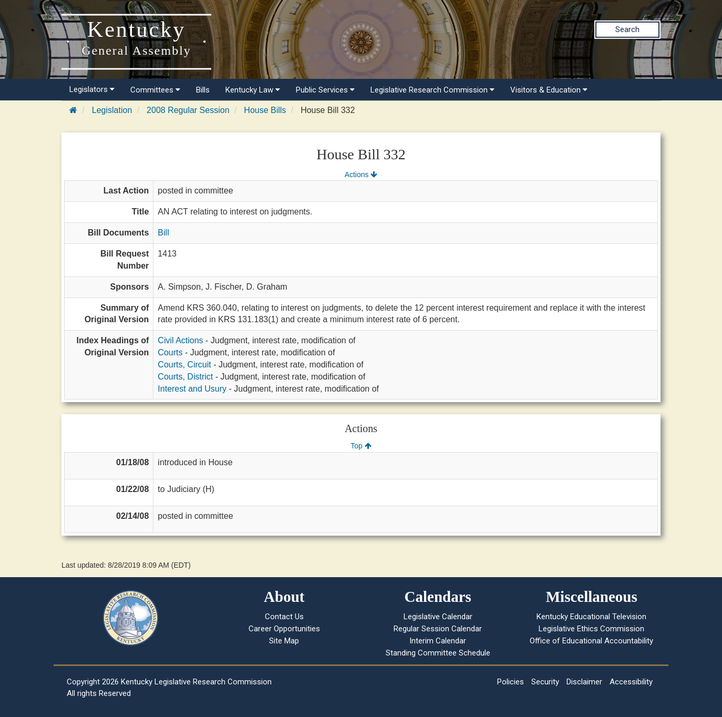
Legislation (112, 110)
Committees (155, 90)
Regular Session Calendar (438, 628)
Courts (170, 352)
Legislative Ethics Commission (591, 628)
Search (627, 29)
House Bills (265, 110)
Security (545, 682)
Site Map (284, 641)
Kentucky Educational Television (591, 616)
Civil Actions (180, 340)
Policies (510, 682)
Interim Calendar (437, 641)
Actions (361, 174)
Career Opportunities (284, 628)
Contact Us (284, 616)
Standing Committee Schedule (438, 653)
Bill (163, 232)
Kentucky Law (252, 90)
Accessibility (631, 682)
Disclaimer (584, 682)
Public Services (325, 90)
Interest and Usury (192, 388)
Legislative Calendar (438, 616)
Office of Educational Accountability (591, 641)
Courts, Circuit (184, 364)
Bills (203, 90)
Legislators (92, 89)
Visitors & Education (548, 90)
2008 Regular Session (188, 110)
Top (360, 446)
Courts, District (185, 376)
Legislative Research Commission (432, 90)
